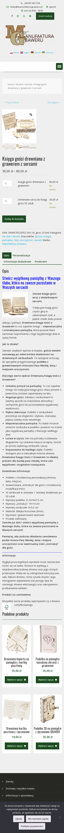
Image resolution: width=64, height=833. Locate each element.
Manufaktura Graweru (14, 243)
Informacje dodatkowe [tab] (17, 261)
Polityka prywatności (32, 826)
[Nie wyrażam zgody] (59, 817)
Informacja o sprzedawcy (20, 795)
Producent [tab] (41, 261)
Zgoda (18, 819)
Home (11, 84)
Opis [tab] (6, 255)
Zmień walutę (45, 16)
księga (47, 236)
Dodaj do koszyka (14, 218)
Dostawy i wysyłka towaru (20, 788)
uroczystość (26, 240)
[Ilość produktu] (7, 183)
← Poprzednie (10, 102)
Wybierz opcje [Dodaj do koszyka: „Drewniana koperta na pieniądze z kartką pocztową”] (15, 679)
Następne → (54, 102)
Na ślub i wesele (24, 84)
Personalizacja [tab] (21, 255)
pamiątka (7, 240)
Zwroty (9, 781)
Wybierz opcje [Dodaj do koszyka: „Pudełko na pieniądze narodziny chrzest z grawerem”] (46, 679)
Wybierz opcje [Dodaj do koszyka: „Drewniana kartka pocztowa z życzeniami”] (15, 745)
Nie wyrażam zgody (38, 819)
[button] (59, 66)
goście (38, 236)
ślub (16, 240)
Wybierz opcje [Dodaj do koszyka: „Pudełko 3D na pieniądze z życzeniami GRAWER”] (46, 745)
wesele (38, 240)
